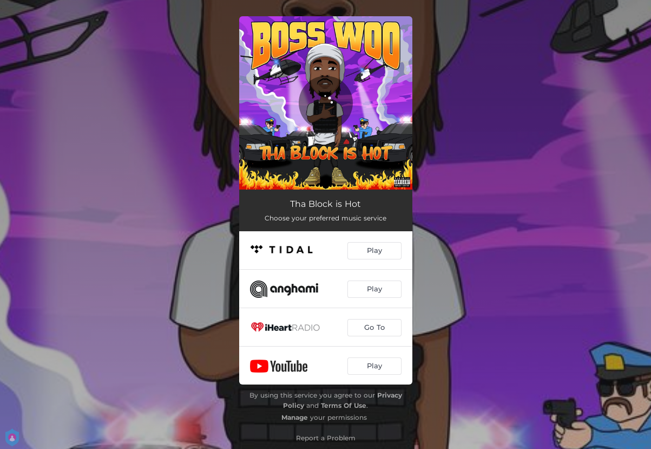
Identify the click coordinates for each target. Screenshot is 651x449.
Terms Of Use (343, 405)
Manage (294, 417)
